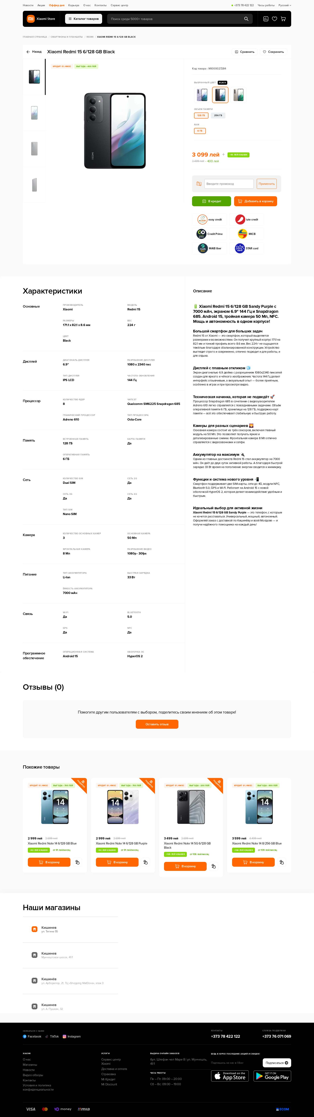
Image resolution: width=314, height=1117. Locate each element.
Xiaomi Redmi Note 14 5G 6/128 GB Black (187, 845)
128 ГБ (201, 115)
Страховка (108, 1074)
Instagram (72, 1036)
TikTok (51, 1036)
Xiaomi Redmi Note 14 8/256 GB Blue (257, 843)
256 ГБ (218, 115)
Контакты (101, 5)
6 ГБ (199, 131)
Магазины (30, 1065)
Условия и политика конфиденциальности (38, 1087)
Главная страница (35, 37)
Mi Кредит (108, 1079)
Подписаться (277, 1063)
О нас (87, 5)
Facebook (32, 1036)
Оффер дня (56, 5)
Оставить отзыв (157, 724)
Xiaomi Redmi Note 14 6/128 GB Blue (52, 843)
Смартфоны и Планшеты (67, 37)
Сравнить (245, 52)
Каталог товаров (84, 19)
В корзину (49, 862)
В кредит (211, 201)
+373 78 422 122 (244, 5)
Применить (267, 184)
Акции (41, 5)
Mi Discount (109, 1084)
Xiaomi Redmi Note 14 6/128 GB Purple (121, 843)
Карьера (73, 5)
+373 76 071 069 (276, 1036)
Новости (28, 5)
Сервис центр (119, 5)
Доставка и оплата (114, 1069)
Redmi (90, 37)
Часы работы (266, 5)
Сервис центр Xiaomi (111, 1062)
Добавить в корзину (255, 201)
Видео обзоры (33, 1075)
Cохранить (273, 52)
